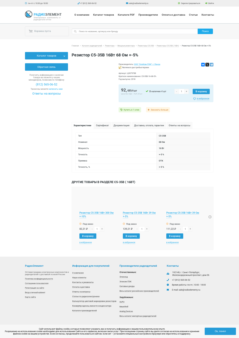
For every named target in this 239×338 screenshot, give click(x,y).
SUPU (122, 302)
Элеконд (124, 277)
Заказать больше (159, 110)
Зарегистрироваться (189, 3)
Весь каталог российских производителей (139, 291)
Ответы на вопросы (46, 93)
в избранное (203, 98)
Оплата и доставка (173, 14)
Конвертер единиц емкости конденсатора (91, 306)
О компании (81, 14)
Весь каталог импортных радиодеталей (138, 316)
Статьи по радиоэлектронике (86, 296)
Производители (148, 14)
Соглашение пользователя (36, 283)
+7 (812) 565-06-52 (88, 3)
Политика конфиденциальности (39, 279)
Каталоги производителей (84, 310)
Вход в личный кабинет (35, 292)
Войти (209, 3)
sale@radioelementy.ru (138, 3)
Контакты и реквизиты (83, 282)
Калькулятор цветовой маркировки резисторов (94, 301)
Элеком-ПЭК (125, 281)
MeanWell (124, 306)
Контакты (208, 14)
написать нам (55, 89)
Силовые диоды (127, 286)
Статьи (193, 14)
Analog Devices (126, 311)
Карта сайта (30, 297)
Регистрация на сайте (34, 288)
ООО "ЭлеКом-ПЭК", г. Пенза (147, 64)
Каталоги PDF (126, 14)
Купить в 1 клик (131, 110)
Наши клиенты (79, 277)
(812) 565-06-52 (46, 84)
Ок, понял (220, 331)
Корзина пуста (40, 31)
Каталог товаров (103, 14)
